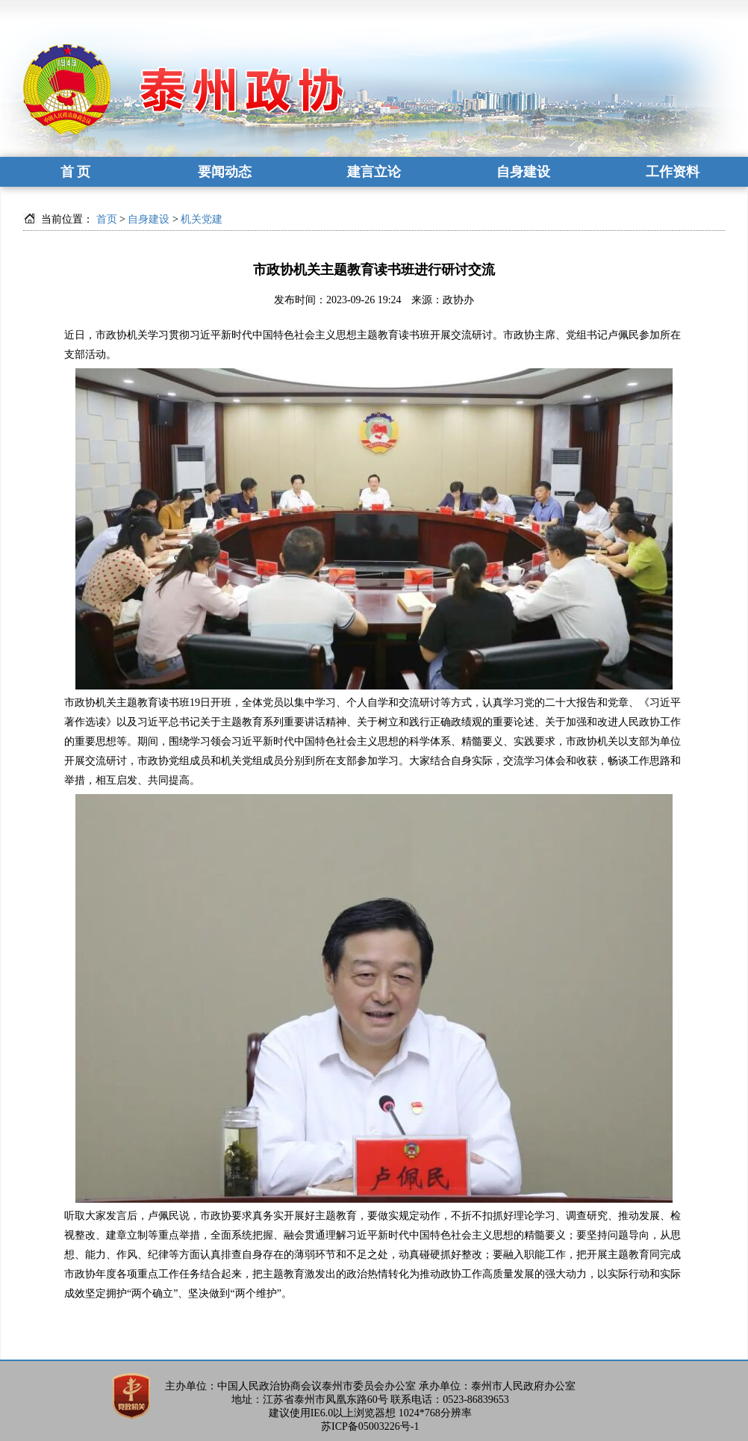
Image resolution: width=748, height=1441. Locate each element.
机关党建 (201, 219)
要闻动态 (225, 171)
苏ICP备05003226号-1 (370, 1426)
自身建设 (523, 171)
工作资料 (672, 171)
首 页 (75, 171)
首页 (106, 219)
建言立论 (374, 171)
